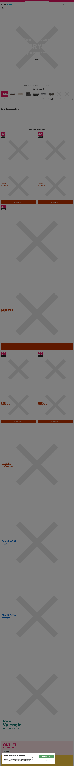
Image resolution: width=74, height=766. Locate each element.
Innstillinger (46, 760)
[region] (28, 758)
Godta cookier (46, 756)
